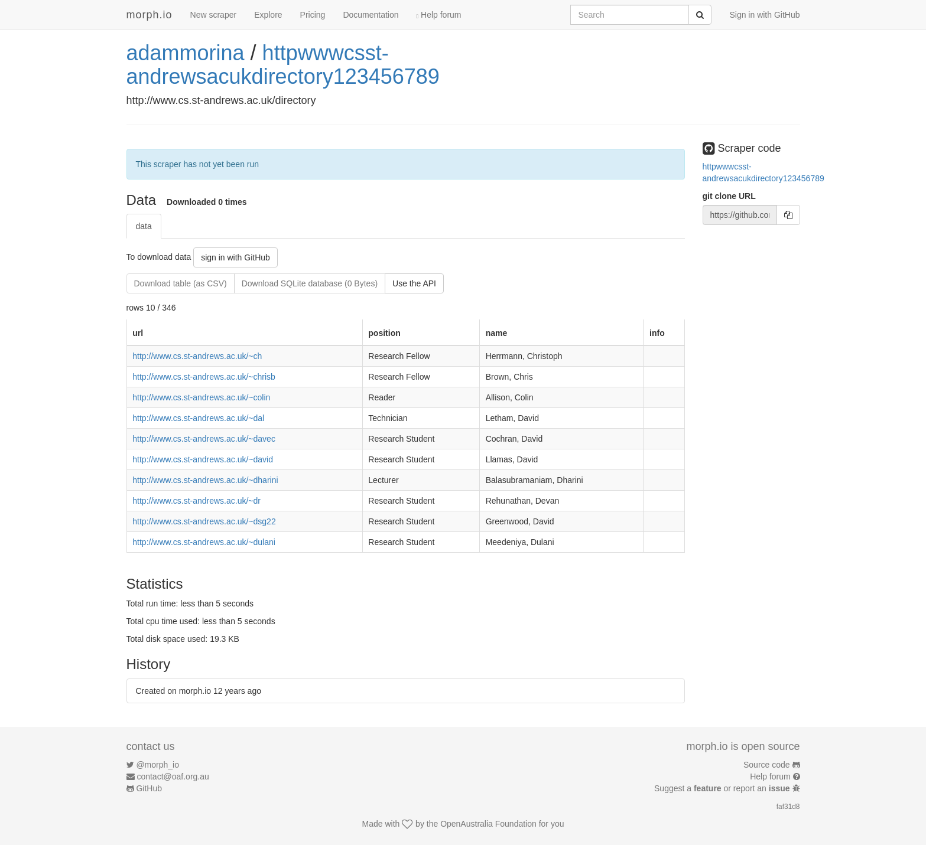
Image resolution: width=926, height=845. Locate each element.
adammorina (185, 53)
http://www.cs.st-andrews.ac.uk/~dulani (203, 542)
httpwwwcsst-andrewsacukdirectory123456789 (283, 65)
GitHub (149, 788)
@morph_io (157, 764)
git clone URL (729, 196)
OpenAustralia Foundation (488, 823)
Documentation (370, 14)
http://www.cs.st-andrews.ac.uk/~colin (201, 397)
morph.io (149, 15)
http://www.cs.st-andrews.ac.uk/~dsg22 (203, 521)
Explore (268, 14)
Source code (766, 764)
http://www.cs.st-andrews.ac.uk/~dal (198, 418)
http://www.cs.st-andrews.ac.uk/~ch (197, 356)
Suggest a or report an (723, 788)
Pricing (313, 14)
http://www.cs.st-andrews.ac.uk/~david (202, 459)
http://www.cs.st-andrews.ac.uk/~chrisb (203, 376)
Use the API (414, 283)
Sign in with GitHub (764, 14)
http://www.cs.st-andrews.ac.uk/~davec (203, 438)
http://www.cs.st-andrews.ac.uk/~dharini (205, 480)
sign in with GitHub (235, 257)
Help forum (439, 14)
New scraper (213, 14)
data (144, 226)
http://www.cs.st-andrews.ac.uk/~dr (196, 500)
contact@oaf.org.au (173, 776)
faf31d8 (788, 806)
